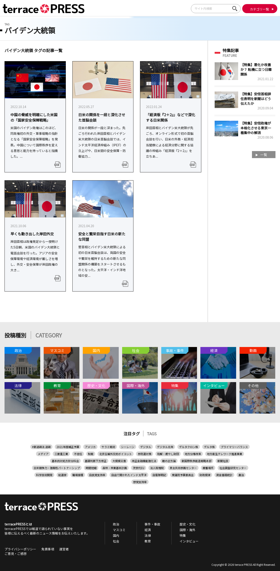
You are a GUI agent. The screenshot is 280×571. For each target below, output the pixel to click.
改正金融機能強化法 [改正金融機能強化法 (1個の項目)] (144, 461)
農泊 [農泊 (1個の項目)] (241, 475)
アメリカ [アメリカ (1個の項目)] (90, 447)
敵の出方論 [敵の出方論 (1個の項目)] (169, 461)
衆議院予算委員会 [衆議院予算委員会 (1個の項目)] (183, 475)
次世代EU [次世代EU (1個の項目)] (138, 468)
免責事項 (47, 549)
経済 (141, 530)
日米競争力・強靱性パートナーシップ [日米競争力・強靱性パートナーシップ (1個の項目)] (57, 468)
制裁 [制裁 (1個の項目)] (90, 454)
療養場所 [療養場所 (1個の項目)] (208, 468)
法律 (141, 535)
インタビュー (178, 541)
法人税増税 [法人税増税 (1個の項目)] (157, 468)
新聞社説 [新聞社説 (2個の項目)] (222, 461)
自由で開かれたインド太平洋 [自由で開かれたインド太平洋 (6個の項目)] (129, 475)
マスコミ (117, 530)
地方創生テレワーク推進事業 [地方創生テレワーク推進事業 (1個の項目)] (224, 454)
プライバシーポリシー (20, 549)
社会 (114, 541)
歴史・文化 (177, 524)
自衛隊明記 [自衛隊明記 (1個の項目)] (159, 475)
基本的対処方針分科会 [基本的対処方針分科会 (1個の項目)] (65, 461)
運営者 (64, 549)
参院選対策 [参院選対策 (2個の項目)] (144, 454)
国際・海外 (177, 530)
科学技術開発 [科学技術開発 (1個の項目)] (44, 475)
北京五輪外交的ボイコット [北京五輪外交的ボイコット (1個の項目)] (115, 454)
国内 (114, 535)
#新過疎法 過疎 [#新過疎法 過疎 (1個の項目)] (41, 447)
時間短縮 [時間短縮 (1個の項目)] (91, 468)
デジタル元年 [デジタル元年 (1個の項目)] (165, 447)
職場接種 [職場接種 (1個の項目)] (77, 475)
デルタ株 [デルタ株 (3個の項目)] (209, 447)
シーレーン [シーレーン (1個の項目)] (127, 447)
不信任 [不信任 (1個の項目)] (78, 454)
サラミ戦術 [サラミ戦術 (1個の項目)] (108, 447)
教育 (141, 541)
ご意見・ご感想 (16, 553)
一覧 (263, 155)
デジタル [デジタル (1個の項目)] (145, 447)
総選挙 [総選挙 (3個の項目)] (62, 475)
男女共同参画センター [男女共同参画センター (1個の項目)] (183, 468)
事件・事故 (146, 524)
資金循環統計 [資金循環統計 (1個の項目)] (224, 475)
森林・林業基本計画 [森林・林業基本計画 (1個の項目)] (114, 468)
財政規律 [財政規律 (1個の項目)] (204, 475)
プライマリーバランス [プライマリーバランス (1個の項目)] (234, 447)
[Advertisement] (245, 234)
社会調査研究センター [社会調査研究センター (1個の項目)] (233, 468)
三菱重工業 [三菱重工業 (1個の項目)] (61, 454)
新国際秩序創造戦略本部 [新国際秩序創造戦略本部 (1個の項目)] (196, 461)
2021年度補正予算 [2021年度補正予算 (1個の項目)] (68, 447)
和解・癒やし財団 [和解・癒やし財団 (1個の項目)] (168, 454)
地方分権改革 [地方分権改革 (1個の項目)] (193, 454)
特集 (172, 535)
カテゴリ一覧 (256, 9)
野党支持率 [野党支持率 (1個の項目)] (140, 482)
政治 (114, 524)
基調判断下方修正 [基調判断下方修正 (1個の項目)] (96, 461)
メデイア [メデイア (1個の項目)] (43, 454)
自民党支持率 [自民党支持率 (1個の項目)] (97, 475)
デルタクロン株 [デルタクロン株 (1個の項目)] (188, 447)
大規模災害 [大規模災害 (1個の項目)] (119, 461)
